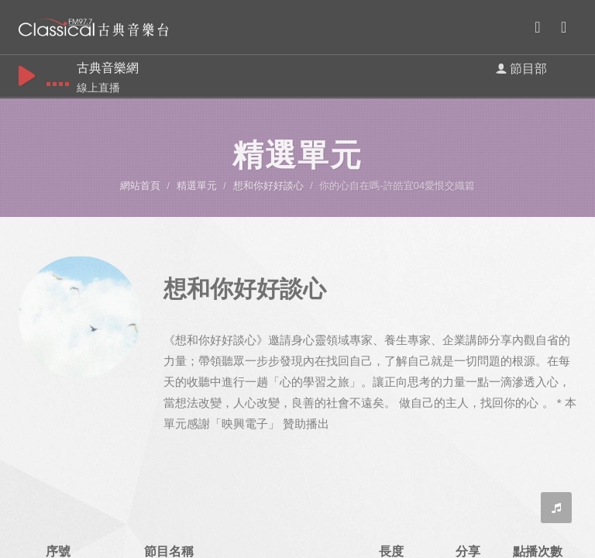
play (27, 75)
